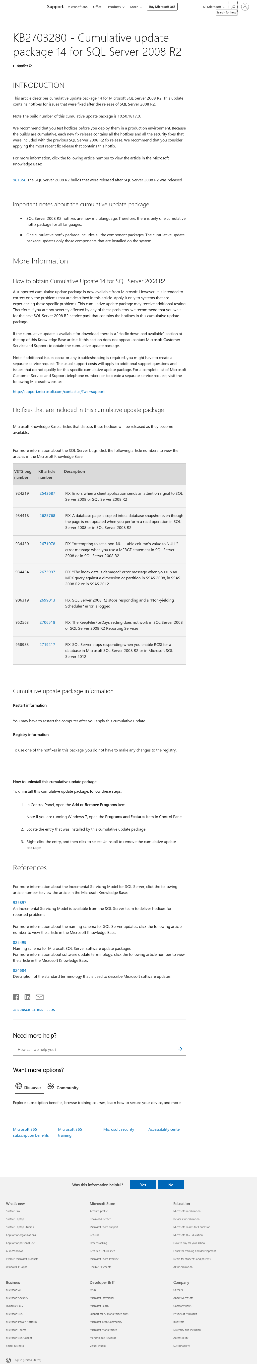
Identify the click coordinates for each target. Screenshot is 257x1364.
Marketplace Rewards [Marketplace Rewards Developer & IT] (103, 1338)
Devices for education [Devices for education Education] (186, 1219)
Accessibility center (164, 1129)
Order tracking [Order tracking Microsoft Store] (98, 1243)
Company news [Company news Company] (182, 1306)
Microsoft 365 (77, 6)
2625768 (47, 515)
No (170, 1184)
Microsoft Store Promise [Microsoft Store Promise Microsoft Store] (104, 1259)
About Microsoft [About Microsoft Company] (183, 1298)
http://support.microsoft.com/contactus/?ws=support (59, 391)
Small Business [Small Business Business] (15, 1346)
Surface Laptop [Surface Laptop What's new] (15, 1219)
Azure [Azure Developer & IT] (93, 1290)
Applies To (24, 65)
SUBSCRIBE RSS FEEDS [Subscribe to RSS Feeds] (36, 1009)
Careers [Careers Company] (178, 1290)
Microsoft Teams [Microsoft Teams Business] (16, 1330)
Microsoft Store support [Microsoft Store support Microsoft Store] (104, 1227)
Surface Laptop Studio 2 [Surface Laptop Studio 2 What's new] (20, 1227)
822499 (19, 942)
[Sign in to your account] (245, 7)
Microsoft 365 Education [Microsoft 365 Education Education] (188, 1235)
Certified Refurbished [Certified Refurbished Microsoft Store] (102, 1251)
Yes (143, 1184)
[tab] (29, 1087)
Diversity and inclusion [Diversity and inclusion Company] (187, 1330)
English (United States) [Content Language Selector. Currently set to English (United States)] (27, 1360)
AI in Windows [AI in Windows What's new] (14, 1251)
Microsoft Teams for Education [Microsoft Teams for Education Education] (191, 1227)
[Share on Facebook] (16, 996)
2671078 (47, 543)
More (134, 6)
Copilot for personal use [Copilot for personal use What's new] (20, 1243)
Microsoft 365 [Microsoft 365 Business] (14, 1314)
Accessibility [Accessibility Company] (180, 1338)
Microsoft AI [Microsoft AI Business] (13, 1290)
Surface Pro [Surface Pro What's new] (13, 1211)
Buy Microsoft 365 (162, 6)
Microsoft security (118, 1129)
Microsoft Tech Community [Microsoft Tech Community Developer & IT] (106, 1322)
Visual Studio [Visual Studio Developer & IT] (98, 1346)
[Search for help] (233, 6)
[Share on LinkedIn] (25, 996)
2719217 (47, 644)
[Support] (55, 7)
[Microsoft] (23, 7)
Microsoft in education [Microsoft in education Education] (186, 1211)
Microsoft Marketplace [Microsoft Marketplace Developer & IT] (103, 1330)
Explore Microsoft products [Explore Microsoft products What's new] (22, 1259)
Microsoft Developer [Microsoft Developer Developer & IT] (102, 1298)
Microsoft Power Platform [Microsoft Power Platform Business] (21, 1322)
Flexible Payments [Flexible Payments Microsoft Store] (100, 1267)
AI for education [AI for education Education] (183, 1267)
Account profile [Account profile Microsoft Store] (99, 1211)
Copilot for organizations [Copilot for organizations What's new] (21, 1235)
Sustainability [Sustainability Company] (181, 1346)
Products (114, 6)
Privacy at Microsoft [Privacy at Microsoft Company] (185, 1314)
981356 (19, 179)
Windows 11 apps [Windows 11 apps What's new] (16, 1267)
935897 (19, 902)
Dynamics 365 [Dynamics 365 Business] (14, 1306)
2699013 (47, 600)
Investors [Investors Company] (178, 1322)
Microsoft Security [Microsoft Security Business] (17, 1298)
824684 (19, 970)
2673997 (47, 571)
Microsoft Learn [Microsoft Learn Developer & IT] (99, 1306)
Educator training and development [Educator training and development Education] (194, 1251)
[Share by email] (37, 996)
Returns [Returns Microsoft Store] (94, 1235)
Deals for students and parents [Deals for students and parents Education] (192, 1259)
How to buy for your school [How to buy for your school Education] (189, 1243)
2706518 (47, 622)
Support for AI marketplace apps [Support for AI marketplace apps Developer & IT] (109, 1314)
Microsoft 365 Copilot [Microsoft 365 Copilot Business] (19, 1338)
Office (97, 6)
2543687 (47, 493)
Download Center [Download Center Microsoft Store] (100, 1219)
